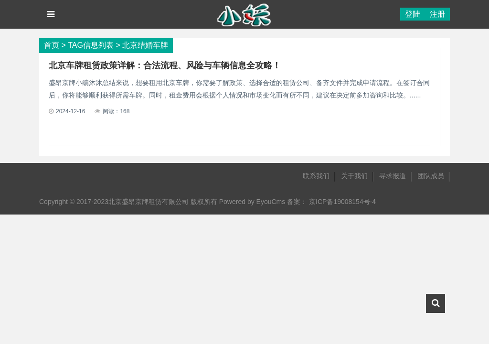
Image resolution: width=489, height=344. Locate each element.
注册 (437, 14)
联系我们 (316, 176)
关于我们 (354, 176)
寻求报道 (392, 176)
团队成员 (430, 176)
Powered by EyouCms (251, 201)
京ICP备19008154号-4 (342, 201)
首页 (51, 45)
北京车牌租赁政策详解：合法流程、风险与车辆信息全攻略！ (165, 65)
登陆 (412, 14)
